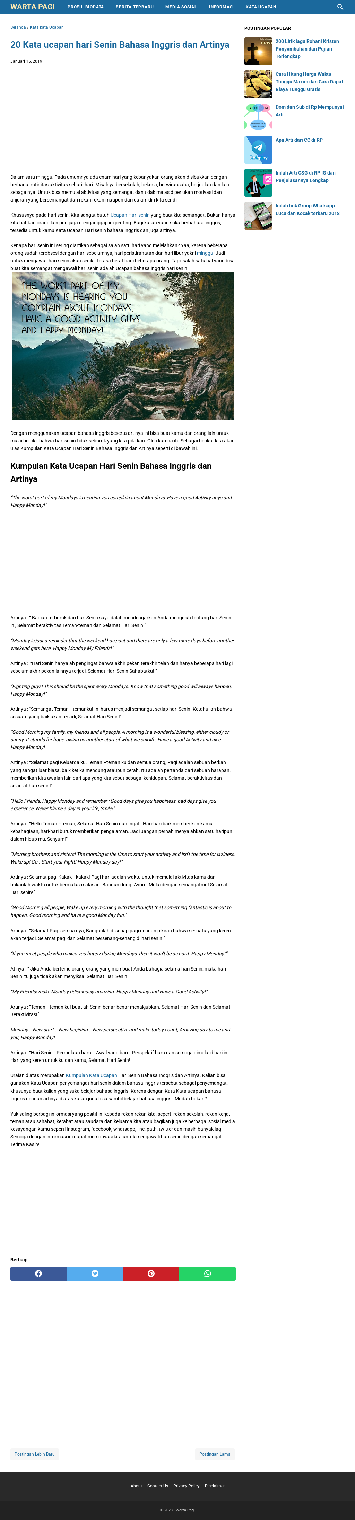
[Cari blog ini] (340, 7)
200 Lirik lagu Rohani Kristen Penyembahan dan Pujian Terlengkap (307, 48)
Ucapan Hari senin (130, 215)
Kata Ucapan (261, 7)
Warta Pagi (32, 6)
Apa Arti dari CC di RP (299, 140)
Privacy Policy (186, 1486)
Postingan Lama (215, 1454)
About (136, 1486)
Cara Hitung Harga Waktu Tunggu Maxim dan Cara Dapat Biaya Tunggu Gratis (309, 81)
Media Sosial (181, 7)
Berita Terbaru (135, 7)
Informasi (221, 7)
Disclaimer (215, 1486)
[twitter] (95, 1274)
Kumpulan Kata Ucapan (91, 1075)
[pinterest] (151, 1274)
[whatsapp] (207, 1274)
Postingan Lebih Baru (35, 1454)
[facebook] (38, 1274)
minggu (205, 253)
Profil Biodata (86, 7)
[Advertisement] (123, 120)
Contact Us (157, 1486)
